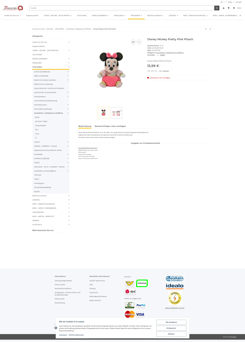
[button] (223, 8)
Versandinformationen (63, 288)
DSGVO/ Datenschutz (76, 335)
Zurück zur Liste (39, 29)
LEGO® (37, 142)
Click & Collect (60, 284)
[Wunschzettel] (228, 8)
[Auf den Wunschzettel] (139, 42)
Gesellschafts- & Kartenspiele (45, 92)
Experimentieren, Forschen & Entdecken (49, 88)
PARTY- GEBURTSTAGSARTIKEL (43, 204)
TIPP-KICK (37, 175)
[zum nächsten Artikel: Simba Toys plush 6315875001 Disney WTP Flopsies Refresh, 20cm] (210, 29)
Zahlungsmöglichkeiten (63, 281)
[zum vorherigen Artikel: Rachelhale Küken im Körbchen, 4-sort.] (206, 29)
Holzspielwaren (40, 96)
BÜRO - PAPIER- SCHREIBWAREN (44, 208)
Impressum (63, 335)
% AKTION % (37, 225)
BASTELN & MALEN (39, 196)
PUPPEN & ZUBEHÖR (41, 158)
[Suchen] (121, 8)
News (230, 2)
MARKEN (35, 220)
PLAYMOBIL (38, 154)
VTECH (36, 179)
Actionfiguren (39, 183)
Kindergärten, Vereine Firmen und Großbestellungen (67, 293)
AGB (91, 284)
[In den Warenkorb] (80, 36)
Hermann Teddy (41, 121)
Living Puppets (40, 125)
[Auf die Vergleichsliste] (133, 42)
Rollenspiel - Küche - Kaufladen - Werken (49, 167)
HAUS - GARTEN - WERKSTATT (43, 216)
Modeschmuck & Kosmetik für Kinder (48, 150)
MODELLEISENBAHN (39, 59)
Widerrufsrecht (95, 300)
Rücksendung (60, 303)
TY (36, 138)
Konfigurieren (171, 328)
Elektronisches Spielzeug (43, 84)
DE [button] (222, 2)
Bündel (37, 191)
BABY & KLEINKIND (41, 76)
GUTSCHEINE (37, 54)
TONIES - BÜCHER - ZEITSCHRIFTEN (45, 50)
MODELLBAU (37, 63)
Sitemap (92, 288)
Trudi (37, 134)
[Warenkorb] (237, 8)
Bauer (37, 117)
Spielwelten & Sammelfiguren (45, 171)
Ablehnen (171, 334)
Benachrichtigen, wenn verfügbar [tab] (110, 126)
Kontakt (238, 2)
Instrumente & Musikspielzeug (45, 101)
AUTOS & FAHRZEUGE (42, 72)
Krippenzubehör (38, 46)
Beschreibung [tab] (84, 126)
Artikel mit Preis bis (39, 42)
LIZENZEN (36, 200)
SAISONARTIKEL (38, 212)
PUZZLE (37, 163)
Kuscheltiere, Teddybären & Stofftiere (170, 53)
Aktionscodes (60, 299)
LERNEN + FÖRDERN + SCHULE (45, 146)
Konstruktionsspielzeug (43, 109)
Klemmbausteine (40, 105)
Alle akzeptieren (171, 322)
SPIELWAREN (37, 67)
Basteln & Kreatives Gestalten (45, 80)
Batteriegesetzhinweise (98, 296)
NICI (36, 130)
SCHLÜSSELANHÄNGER (42, 187)
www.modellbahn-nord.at (174, 308)
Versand (166, 71)
